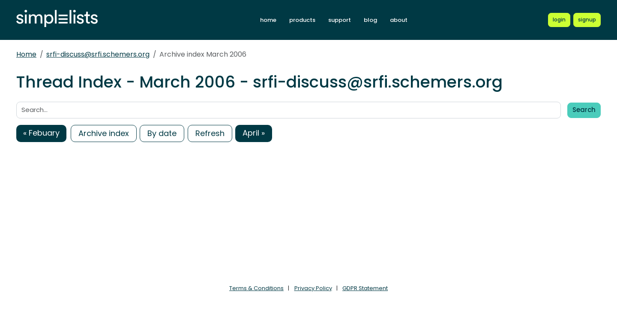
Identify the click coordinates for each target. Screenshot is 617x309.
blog (370, 20)
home (268, 20)
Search (584, 109)
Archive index (103, 133)
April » (254, 132)
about (398, 20)
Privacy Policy (313, 288)
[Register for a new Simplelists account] (587, 20)
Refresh (210, 133)
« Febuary (41, 132)
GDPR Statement (365, 288)
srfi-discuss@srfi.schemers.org (98, 54)
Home (26, 54)
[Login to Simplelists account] (559, 20)
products (302, 20)
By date (162, 133)
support (339, 20)
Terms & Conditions (256, 288)
